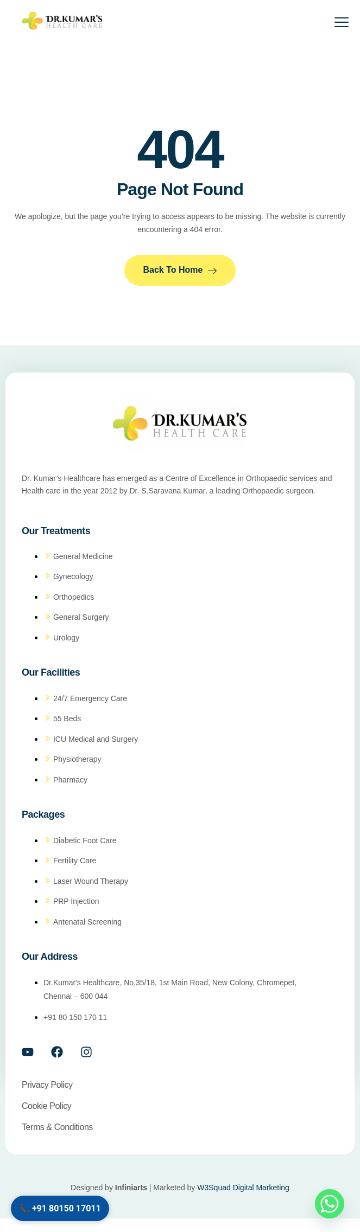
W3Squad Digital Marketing (243, 1187)
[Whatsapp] (329, 1203)
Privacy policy (47, 1084)
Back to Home (180, 270)
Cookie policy (46, 1106)
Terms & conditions (57, 1127)
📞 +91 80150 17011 (60, 1208)
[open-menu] (334, 24)
